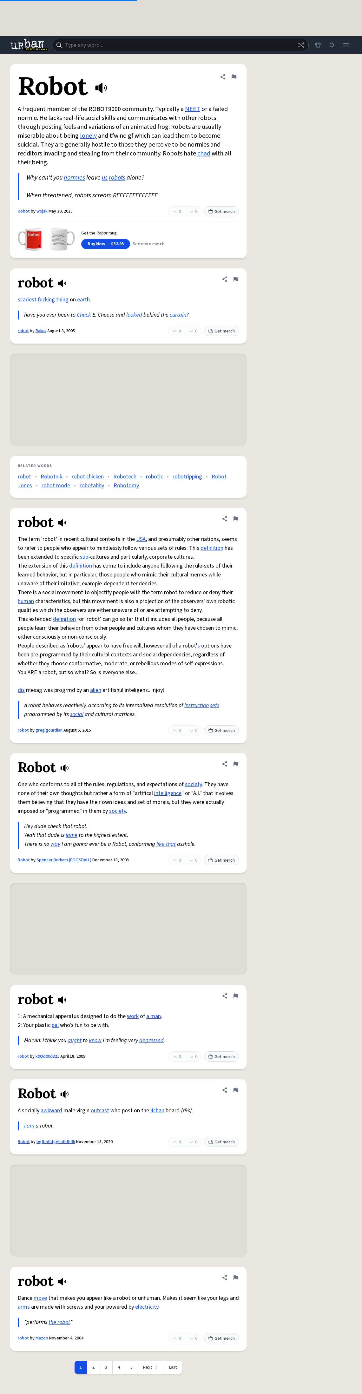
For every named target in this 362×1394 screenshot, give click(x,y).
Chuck (84, 315)
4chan (157, 1111)
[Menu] (346, 45)
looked (134, 315)
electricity (146, 1307)
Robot (24, 211)
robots (117, 177)
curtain (178, 315)
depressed (151, 1040)
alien (95, 690)
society (193, 784)
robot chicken (88, 477)
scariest (27, 300)
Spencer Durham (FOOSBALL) (63, 860)
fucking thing (53, 300)
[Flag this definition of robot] (236, 279)
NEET (192, 109)
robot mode (56, 486)
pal (55, 1025)
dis (21, 690)
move (40, 1298)
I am (29, 1126)
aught (75, 1040)
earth (83, 300)
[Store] (318, 45)
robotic (154, 477)
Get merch (221, 211)
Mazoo (42, 1338)
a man (153, 1016)
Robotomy (126, 486)
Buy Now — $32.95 (106, 244)
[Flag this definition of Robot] (234, 77)
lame (71, 835)
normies (74, 177)
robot (23, 331)
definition (212, 548)
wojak (42, 211)
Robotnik (51, 477)
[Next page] (151, 1367)
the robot (59, 1322)
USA (141, 539)
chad (203, 153)
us (105, 177)
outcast (100, 1111)
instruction (196, 705)
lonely (88, 135)
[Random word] (301, 45)
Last (173, 1367)
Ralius (41, 331)
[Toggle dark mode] (332, 45)
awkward (51, 1111)
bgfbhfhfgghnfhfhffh (55, 1142)
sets (214, 705)
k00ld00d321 (47, 1056)
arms (24, 1307)
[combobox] (180, 45)
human (26, 601)
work (133, 1016)
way (55, 844)
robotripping (187, 477)
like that (166, 844)
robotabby (92, 486)
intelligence (167, 793)
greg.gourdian (49, 730)
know (95, 1040)
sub (84, 557)
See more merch (148, 244)
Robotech (124, 477)
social (76, 714)
